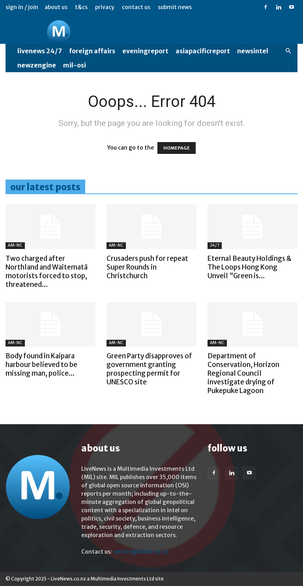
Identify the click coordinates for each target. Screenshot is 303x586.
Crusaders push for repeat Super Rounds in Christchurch (147, 267)
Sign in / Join (22, 7)
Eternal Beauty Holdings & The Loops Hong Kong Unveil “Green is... (250, 267)
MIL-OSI (74, 65)
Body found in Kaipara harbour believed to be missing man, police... (41, 365)
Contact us (136, 7)
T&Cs (81, 7)
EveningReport (145, 51)
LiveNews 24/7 (39, 51)
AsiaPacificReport (203, 51)
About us (56, 7)
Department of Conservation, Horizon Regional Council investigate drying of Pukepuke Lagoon (243, 373)
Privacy (104, 7)
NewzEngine (36, 65)
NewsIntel (252, 51)
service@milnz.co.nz (140, 551)
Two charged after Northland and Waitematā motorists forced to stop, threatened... (47, 271)
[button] (288, 51)
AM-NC (15, 245)
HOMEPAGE (176, 148)
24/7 (214, 245)
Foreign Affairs (92, 51)
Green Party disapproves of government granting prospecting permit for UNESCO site (149, 369)
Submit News (175, 7)
